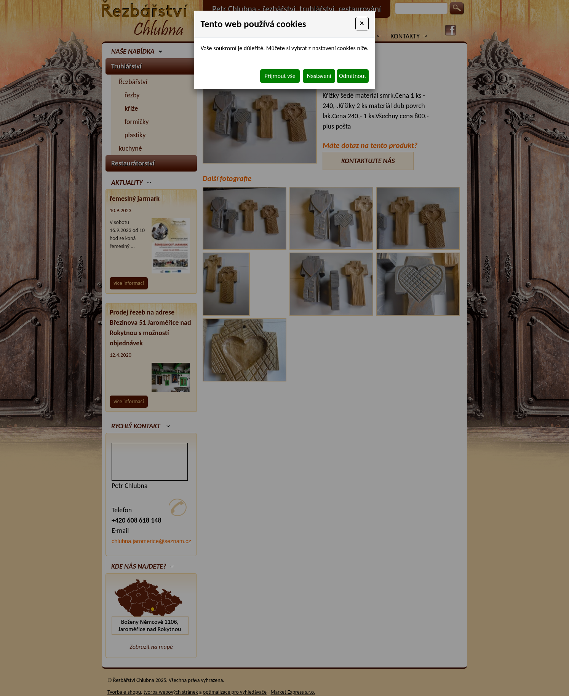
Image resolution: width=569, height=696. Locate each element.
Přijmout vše (279, 75)
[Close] (362, 23)
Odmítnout (352, 75)
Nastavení (319, 75)
